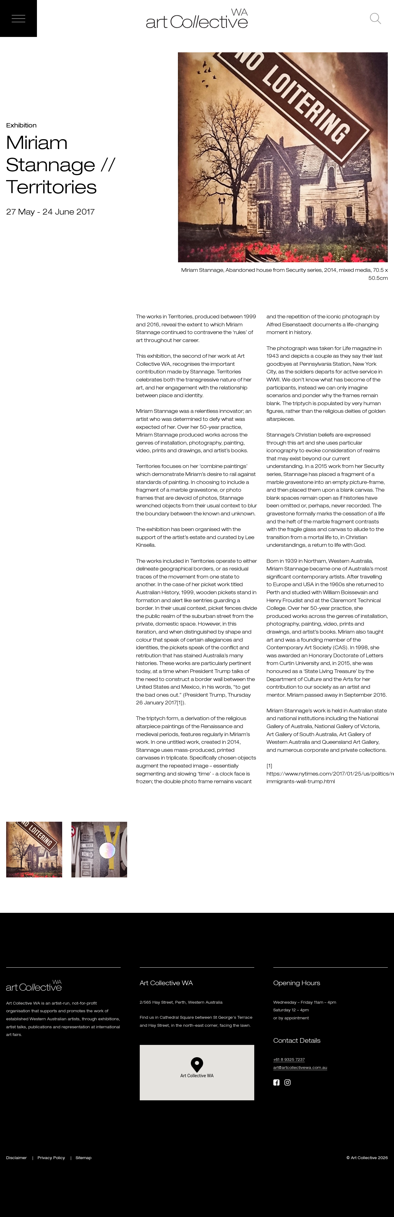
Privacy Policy (51, 1158)
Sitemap (83, 1158)
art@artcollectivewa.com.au (300, 1068)
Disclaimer (16, 1158)
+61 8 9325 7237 (289, 1060)
